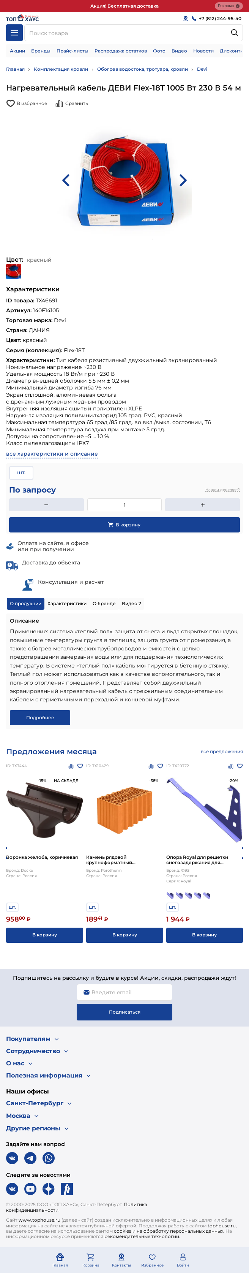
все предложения (222, 751)
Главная (15, 69)
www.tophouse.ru (39, 1220)
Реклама (229, 6)
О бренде (104, 603)
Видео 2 (131, 603)
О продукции (25, 603)
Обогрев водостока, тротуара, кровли (142, 69)
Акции (17, 51)
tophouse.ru (222, 1226)
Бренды (40, 51)
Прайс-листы (72, 51)
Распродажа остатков (121, 51)
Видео (179, 51)
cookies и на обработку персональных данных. (169, 1231)
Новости (203, 51)
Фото (159, 51)
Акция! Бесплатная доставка (124, 6)
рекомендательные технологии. (142, 1236)
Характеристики (67, 603)
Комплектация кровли (61, 69)
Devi (202, 69)
